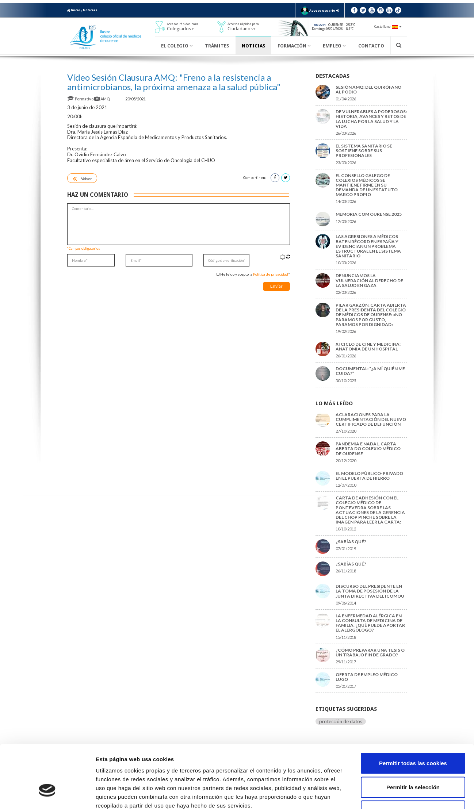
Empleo (334, 46)
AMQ (102, 98)
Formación (294, 46)
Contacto (371, 46)
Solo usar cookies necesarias (413, 761)
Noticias (90, 10)
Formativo (80, 98)
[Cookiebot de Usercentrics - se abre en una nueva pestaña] (47, 794)
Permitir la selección (413, 737)
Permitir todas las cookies (413, 713)
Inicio (73, 10)
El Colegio (176, 46)
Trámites (217, 46)
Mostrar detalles (392, 794)
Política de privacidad (270, 274)
